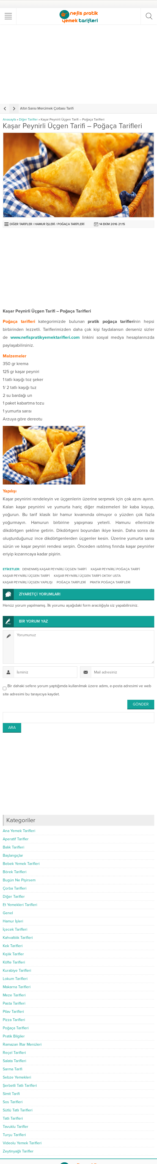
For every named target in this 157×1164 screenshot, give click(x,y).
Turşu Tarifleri (14, 1135)
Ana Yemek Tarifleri (19, 830)
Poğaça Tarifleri (70, 224)
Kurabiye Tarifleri (17, 970)
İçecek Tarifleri (15, 929)
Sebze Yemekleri (17, 1077)
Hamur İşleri (45, 224)
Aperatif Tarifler (16, 839)
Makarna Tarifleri (17, 987)
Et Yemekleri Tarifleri (20, 904)
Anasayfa (9, 119)
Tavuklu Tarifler (15, 1126)
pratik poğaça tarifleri (110, 582)
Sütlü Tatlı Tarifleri (17, 1110)
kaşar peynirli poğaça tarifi (115, 569)
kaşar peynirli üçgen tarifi (26, 576)
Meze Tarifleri (14, 995)
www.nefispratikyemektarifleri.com (45, 337)
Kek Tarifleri (13, 946)
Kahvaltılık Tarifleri (18, 937)
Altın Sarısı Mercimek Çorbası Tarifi (47, 108)
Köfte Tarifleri (14, 962)
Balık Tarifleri (13, 847)
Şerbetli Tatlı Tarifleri (20, 1085)
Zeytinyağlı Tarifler (18, 1151)
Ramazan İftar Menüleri (22, 1044)
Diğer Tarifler (28, 119)
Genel (8, 913)
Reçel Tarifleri (14, 1052)
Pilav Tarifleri (13, 1011)
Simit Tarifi (11, 1093)
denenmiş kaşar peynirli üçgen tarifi (54, 569)
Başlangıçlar (13, 855)
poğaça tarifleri (71, 582)
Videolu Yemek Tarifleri (22, 1143)
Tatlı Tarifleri (13, 1118)
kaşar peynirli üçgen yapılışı (28, 582)
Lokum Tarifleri (15, 978)
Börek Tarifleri (14, 872)
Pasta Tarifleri (14, 1003)
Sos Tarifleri (13, 1102)
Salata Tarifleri (14, 1061)
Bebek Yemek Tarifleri (21, 863)
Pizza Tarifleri (14, 1019)
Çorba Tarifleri (14, 888)
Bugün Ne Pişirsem (19, 880)
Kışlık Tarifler (13, 954)
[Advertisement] (79, 64)
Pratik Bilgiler (14, 1036)
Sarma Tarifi (12, 1069)
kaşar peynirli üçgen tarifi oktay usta (87, 576)
